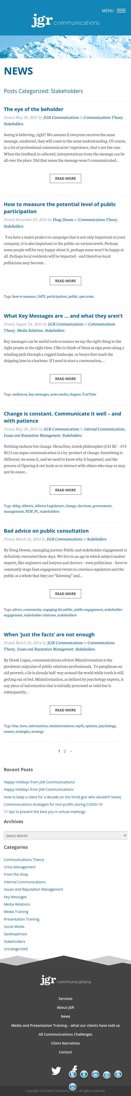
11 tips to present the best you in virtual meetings (44, 811)
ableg (16, 505)
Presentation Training (21, 919)
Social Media (14, 926)
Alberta (27, 505)
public (73, 296)
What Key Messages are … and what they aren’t (63, 315)
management (14, 511)
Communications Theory (103, 117)
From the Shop (16, 874)
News (65, 1016)
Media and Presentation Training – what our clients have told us (65, 1025)
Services (65, 998)
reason (9, 731)
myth (79, 725)
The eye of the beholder (33, 109)
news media (59, 394)
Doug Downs (63, 219)
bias (15, 725)
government (102, 505)
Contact (65, 1052)
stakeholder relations (40, 614)
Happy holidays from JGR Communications (39, 789)
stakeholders (49, 511)
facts (23, 725)
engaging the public (58, 609)
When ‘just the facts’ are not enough (49, 634)
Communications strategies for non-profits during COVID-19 (53, 804)
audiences (19, 394)
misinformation (61, 725)
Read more (65, 178)
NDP (29, 511)
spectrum (86, 296)
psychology (107, 725)
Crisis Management (19, 867)
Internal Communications (104, 429)
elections (84, 505)
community (33, 609)
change (71, 505)
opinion (91, 725)
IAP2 (41, 296)
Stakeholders (13, 123)
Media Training (16, 911)
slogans (75, 394)
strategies (22, 731)
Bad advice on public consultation (46, 530)
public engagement (88, 609)
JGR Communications (61, 117)
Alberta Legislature (49, 505)
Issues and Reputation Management (32, 435)
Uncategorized (16, 948)
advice (17, 609)
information (38, 725)
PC (36, 511)
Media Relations (30, 330)
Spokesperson (15, 933)
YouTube (89, 394)
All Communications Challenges (65, 1034)
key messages (39, 394)
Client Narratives (65, 1043)
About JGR (65, 1007)
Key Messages (15, 896)
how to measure (24, 296)
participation (57, 296)
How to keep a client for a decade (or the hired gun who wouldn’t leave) (62, 797)
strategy (37, 731)
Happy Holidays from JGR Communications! (39, 782)
